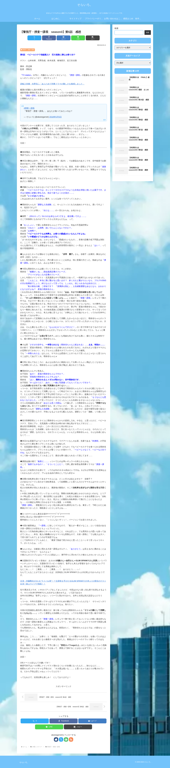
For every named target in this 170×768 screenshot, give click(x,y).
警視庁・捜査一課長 (27, 49)
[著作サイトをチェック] (56, 739)
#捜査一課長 (29, 108)
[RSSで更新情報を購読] (71, 739)
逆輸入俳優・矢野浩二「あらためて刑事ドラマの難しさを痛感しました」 (52, 84)
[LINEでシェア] (78, 37)
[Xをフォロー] (61, 739)
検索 (116, 28)
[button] (93, 37)
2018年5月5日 (55, 117)
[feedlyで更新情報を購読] (66, 739)
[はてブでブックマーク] (63, 37)
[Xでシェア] (34, 37)
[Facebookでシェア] (49, 37)
